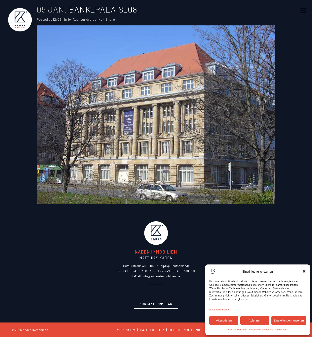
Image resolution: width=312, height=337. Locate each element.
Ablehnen (255, 320)
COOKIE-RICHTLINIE (182, 330)
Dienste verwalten (219, 309)
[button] (304, 271)
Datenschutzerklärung (261, 329)
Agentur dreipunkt (87, 19)
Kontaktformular (156, 304)
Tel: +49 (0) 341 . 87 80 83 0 (135, 271)
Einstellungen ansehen (289, 320)
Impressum (281, 329)
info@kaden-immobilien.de (161, 276)
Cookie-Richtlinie (237, 329)
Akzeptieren (224, 320)
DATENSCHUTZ (149, 330)
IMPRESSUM (125, 330)
